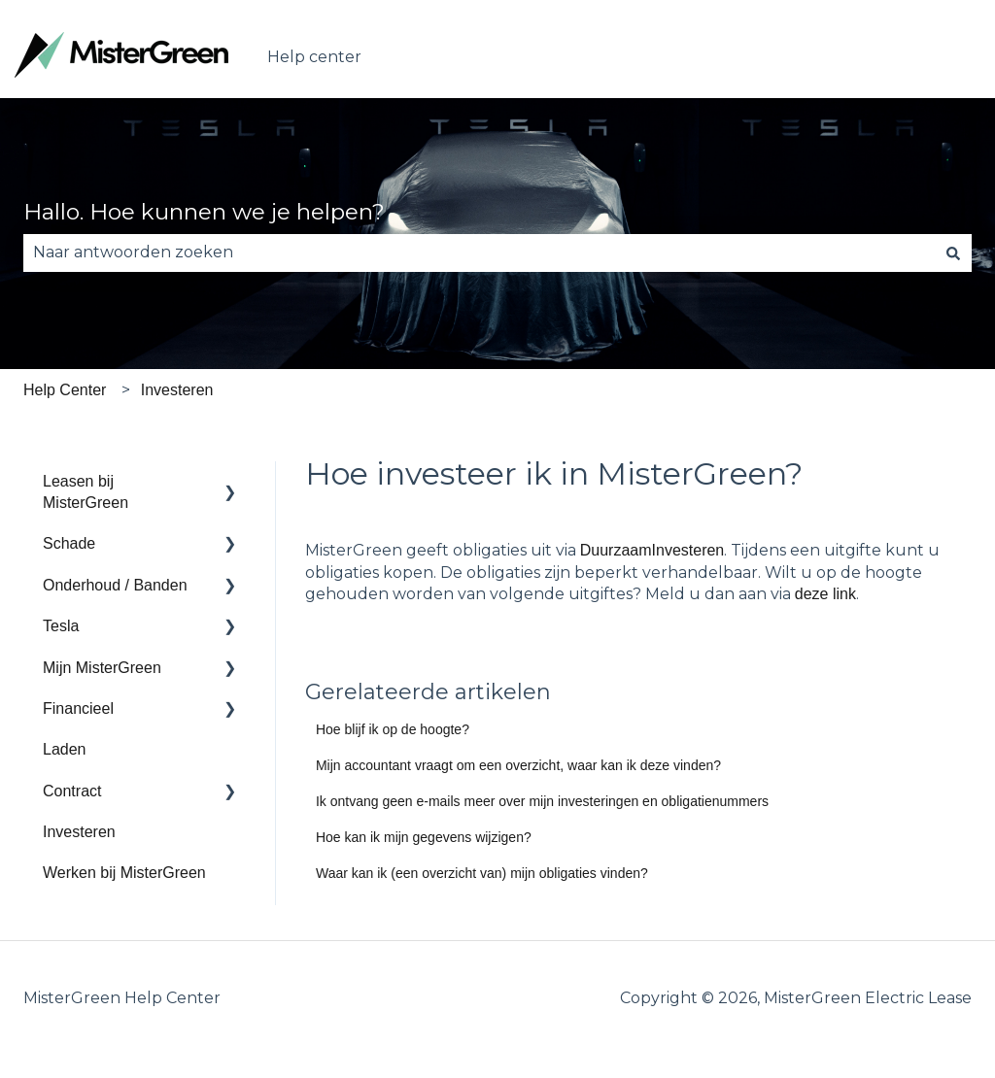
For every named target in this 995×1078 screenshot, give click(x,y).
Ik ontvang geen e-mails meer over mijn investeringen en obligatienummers (542, 801)
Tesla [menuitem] (61, 626)
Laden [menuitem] (64, 749)
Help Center (64, 390)
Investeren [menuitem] (79, 832)
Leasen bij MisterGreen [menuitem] (85, 492)
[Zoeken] (953, 252)
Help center (314, 57)
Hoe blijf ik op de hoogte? (392, 729)
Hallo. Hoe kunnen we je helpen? (204, 211)
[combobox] (479, 252)
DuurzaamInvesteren (652, 550)
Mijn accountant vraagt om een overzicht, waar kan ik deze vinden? (518, 765)
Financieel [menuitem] (78, 708)
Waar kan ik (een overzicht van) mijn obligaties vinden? (482, 873)
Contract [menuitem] (72, 791)
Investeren (177, 390)
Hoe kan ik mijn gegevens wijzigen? (424, 837)
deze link (825, 594)
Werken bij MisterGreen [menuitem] (124, 872)
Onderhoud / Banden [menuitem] (115, 585)
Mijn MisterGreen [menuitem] (102, 667)
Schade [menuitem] (69, 543)
